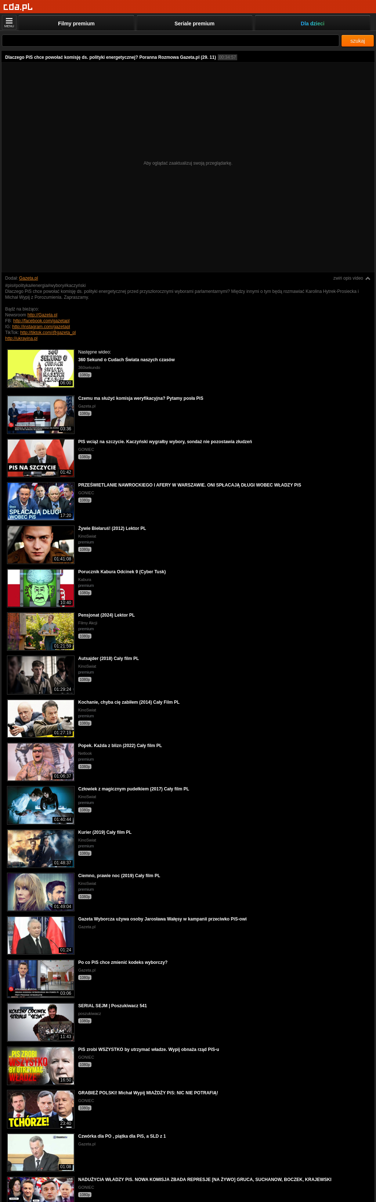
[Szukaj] (170, 41)
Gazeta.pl (28, 278)
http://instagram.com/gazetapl (41, 326)
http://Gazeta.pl (42, 314)
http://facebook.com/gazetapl (41, 320)
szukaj (357, 41)
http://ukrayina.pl (21, 338)
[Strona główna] (18, 7)
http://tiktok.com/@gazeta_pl (48, 332)
